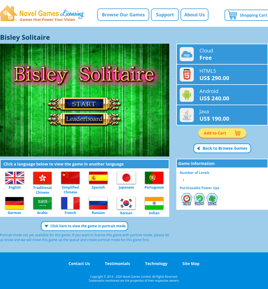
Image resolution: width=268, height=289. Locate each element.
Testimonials (117, 263)
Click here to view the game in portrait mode (88, 226)
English (15, 178)
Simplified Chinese (70, 178)
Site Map (191, 263)
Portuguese (154, 178)
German (15, 203)
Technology (156, 263)
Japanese (126, 178)
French (70, 203)
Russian (98, 203)
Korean (126, 204)
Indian (154, 204)
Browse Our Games (123, 15)
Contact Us (79, 263)
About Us (194, 15)
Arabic (42, 203)
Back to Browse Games (225, 148)
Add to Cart (215, 133)
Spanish (98, 178)
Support (165, 15)
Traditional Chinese (42, 178)
